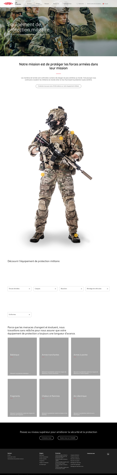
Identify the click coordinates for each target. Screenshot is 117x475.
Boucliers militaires (75, 458)
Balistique (41, 455)
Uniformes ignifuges (75, 464)
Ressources (56, 3)
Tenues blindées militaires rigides (61, 460)
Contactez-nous (67, 3)
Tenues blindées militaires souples (61, 465)
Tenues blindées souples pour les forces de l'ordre (62, 462)
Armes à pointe (42, 458)
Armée (9, 455)
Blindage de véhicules (76, 462)
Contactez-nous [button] (46, 438)
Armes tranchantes (43, 457)
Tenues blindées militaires (61, 455)
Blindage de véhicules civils (77, 466)
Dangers (38, 3)
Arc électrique (42, 464)
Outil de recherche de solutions (94, 3)
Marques (47, 3)
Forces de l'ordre (12, 457)
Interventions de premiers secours (16, 458)
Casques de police (75, 457)
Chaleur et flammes (43, 462)
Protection (58, 453)
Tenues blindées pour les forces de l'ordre (61, 457)
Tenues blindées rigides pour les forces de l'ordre (62, 468)
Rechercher (80, 3)
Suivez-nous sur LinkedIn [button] (67, 438)
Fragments (41, 460)
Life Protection (18, 3)
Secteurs (29, 3)
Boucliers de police (75, 460)
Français (106, 3)
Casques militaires (75, 455)
